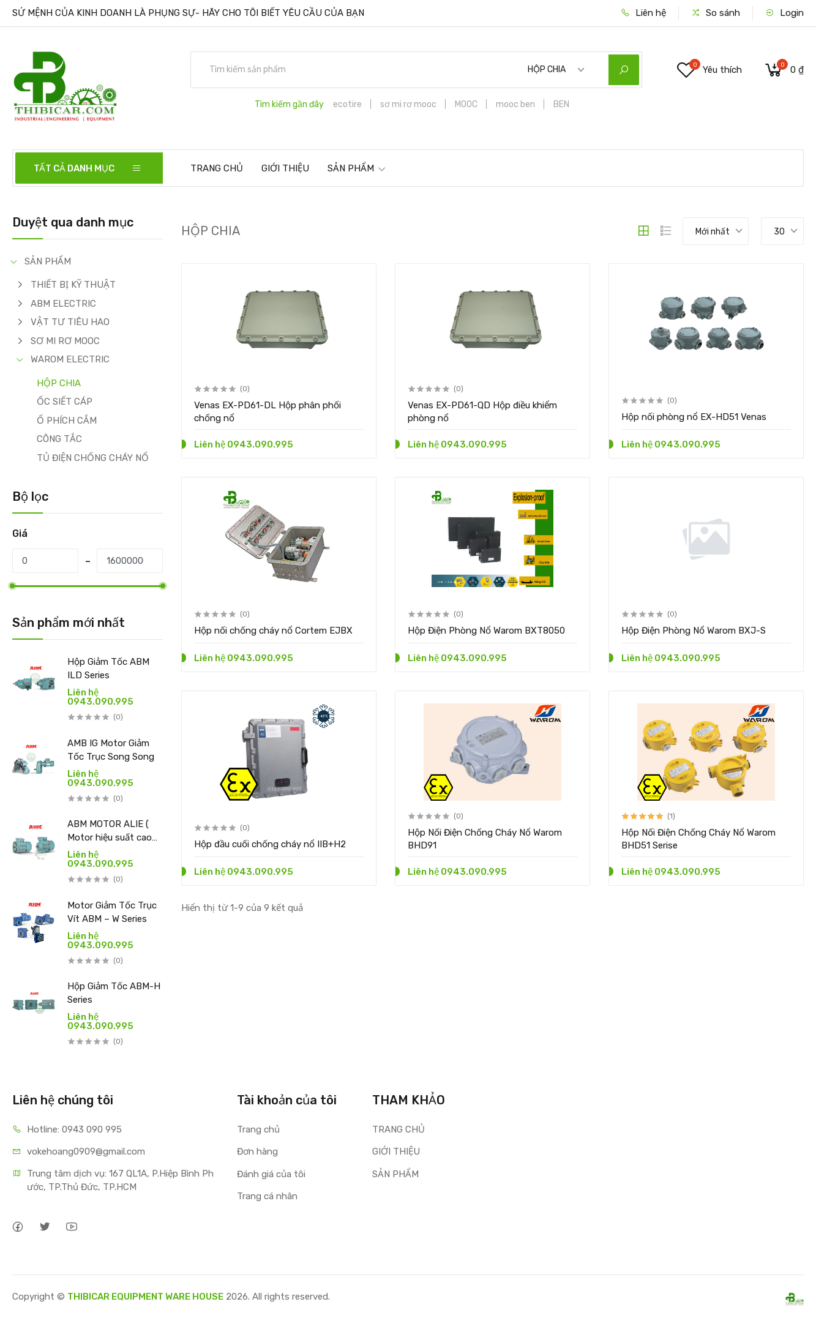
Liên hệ (643, 12)
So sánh (715, 12)
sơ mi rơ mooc (408, 104)
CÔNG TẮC (59, 438)
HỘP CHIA (59, 383)
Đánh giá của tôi (271, 1174)
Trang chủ (258, 1129)
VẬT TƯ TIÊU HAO (70, 322)
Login (784, 12)
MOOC (466, 104)
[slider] (12, 586)
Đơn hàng (257, 1151)
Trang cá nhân (267, 1196)
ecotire (347, 104)
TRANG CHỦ (216, 168)
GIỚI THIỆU (285, 168)
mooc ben (515, 104)
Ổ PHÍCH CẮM (67, 420)
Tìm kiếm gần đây (289, 104)
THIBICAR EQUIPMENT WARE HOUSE (145, 1296)
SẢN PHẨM (357, 168)
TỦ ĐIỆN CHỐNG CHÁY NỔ (93, 457)
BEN (561, 104)
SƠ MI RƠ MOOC (65, 340)
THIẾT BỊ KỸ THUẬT (73, 284)
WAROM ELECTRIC (70, 359)
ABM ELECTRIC (63, 303)
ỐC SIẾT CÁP (64, 401)
